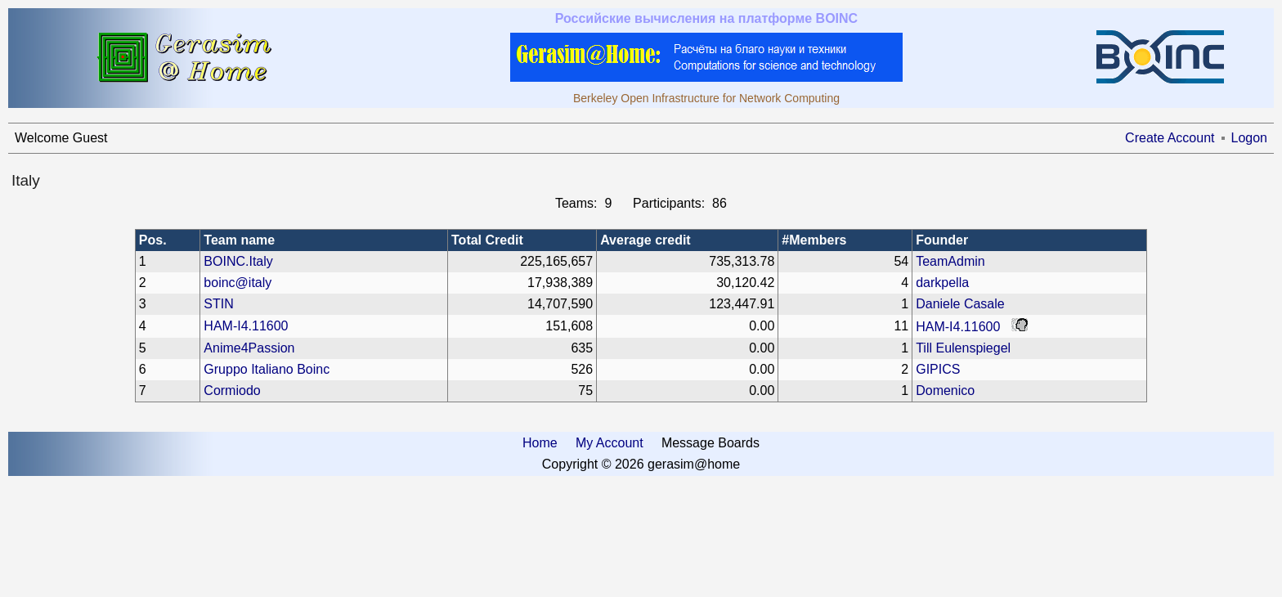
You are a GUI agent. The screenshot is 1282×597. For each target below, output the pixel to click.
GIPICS (938, 369)
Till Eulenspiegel (963, 348)
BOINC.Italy (238, 261)
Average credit (645, 240)
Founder (942, 240)
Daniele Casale (960, 304)
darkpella (942, 283)
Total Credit (487, 240)
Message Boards (710, 443)
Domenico (945, 390)
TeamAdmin (950, 261)
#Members (814, 240)
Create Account (1169, 138)
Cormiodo (232, 390)
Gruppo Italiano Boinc (266, 369)
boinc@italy (237, 283)
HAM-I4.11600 (246, 326)
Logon (1249, 138)
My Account (609, 443)
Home (540, 443)
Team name (239, 240)
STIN (218, 304)
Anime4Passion (249, 348)
